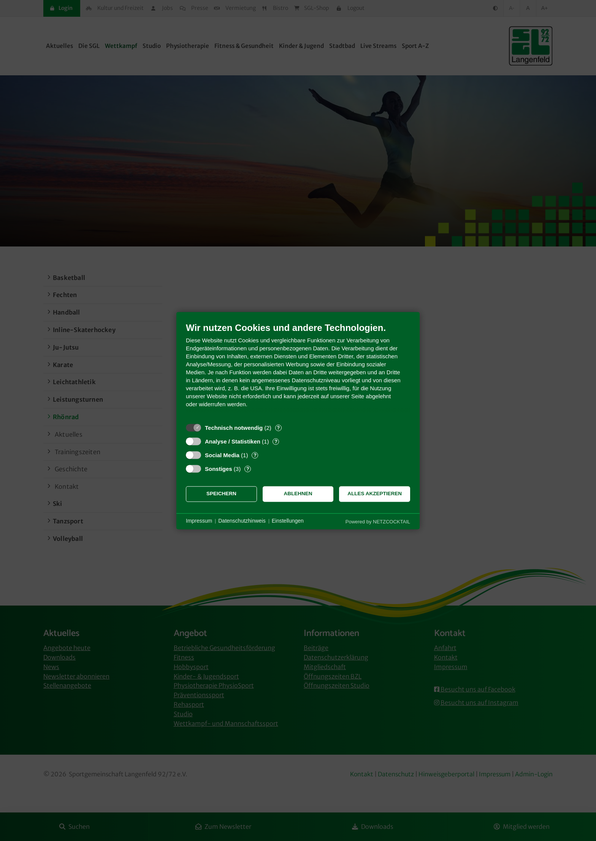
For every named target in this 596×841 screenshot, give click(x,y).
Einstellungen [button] (288, 521)
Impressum (199, 521)
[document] (298, 370)
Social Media (222, 455)
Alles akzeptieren (374, 494)
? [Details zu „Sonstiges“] (247, 469)
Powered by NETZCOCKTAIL (378, 522)
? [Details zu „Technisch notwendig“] (278, 428)
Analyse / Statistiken (232, 441)
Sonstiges (218, 469)
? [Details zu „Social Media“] (255, 455)
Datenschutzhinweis (242, 521)
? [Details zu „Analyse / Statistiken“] (275, 441)
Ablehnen (298, 494)
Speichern (221, 494)
